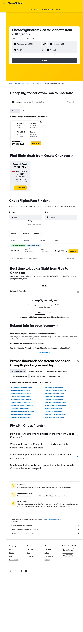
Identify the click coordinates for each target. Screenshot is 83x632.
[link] (21, 187)
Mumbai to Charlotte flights (55, 393)
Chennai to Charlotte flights (21, 402)
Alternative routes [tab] (19, 371)
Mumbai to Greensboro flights (22, 396)
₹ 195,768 (21, 34)
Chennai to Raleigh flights (55, 399)
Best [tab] (26, 111)
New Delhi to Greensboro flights (57, 402)
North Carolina (37, 83)
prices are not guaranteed (55, 519)
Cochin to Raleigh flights (54, 411)
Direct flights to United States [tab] (58, 371)
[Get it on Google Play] (68, 552)
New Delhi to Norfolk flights (55, 417)
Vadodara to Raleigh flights (21, 417)
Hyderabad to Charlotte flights (22, 387)
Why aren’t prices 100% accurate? (46, 533)
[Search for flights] (3, 10)
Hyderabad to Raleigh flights (22, 399)
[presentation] (31, 34)
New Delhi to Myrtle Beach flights (23, 411)
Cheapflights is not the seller (46, 525)
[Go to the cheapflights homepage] (16, 3)
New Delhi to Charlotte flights (56, 390)
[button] (3, 3)
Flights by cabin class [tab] (20, 376)
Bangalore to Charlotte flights (22, 393)
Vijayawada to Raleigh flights (56, 414)
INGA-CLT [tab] (40, 312)
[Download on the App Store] (68, 558)
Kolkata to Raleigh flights (54, 408)
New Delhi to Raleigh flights (21, 390)
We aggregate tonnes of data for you (46, 529)
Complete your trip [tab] (37, 371)
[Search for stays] (3, 14)
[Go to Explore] (3, 23)
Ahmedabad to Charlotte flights (23, 405)
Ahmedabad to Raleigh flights (56, 405)
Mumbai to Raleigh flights (55, 387)
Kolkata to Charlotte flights (21, 408)
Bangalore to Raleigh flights (55, 396)
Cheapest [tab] (16, 111)
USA (29, 83)
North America (21, 83)
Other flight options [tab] (39, 376)
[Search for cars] (3, 19)
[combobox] (39, 39)
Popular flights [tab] (56, 376)
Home (12, 83)
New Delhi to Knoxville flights (22, 414)
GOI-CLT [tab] (45, 286)
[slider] (29, 227)
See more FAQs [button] (45, 352)
